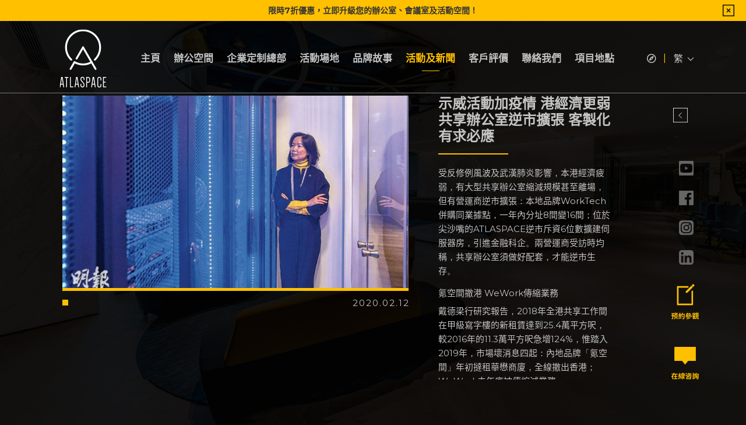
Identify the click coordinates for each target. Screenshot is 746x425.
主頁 (150, 58)
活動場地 (319, 58)
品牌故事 (372, 58)
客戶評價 (488, 58)
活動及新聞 (430, 58)
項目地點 (594, 58)
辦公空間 (193, 58)
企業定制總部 (256, 58)
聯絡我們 (541, 58)
